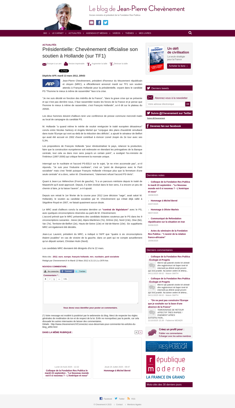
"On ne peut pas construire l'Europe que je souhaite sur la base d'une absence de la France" (168, 303)
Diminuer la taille (119, 64)
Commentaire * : (51, 275)
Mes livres (143, 33)
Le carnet (56, 33)
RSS (133, 399)
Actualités (73, 33)
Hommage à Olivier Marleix (165, 209)
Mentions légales (133, 404)
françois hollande (80, 256)
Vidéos (115, 33)
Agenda (155, 79)
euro (61, 256)
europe (67, 256)
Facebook (108, 399)
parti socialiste (112, 256)
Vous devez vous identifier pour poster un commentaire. (90, 308)
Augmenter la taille (97, 64)
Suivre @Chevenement (156, 118)
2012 (55, 256)
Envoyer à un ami (51, 64)
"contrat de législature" (115, 209)
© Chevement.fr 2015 (103, 404)
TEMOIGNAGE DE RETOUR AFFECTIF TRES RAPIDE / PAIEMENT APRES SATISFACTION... (166, 314)
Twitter (122, 399)
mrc (92, 256)
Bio (45, 33)
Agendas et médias (95, 33)
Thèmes (128, 33)
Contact (118, 404)
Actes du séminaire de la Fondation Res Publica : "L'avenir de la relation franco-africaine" (168, 234)
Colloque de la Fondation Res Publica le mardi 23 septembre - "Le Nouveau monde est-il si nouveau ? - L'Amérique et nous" (67, 373)
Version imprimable (74, 64)
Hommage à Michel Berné (117, 370)
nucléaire (99, 256)
